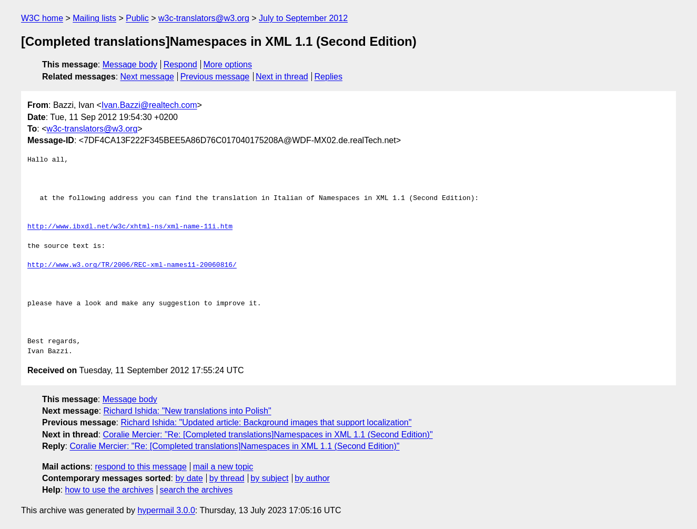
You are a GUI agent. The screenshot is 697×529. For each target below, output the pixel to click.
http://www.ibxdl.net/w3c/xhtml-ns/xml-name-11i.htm (130, 227)
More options (228, 64)
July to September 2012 (303, 18)
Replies (328, 76)
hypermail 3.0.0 (166, 510)
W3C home (42, 18)
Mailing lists (94, 18)
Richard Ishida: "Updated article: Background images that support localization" (265, 422)
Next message (147, 76)
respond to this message (140, 466)
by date (189, 478)
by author (312, 478)
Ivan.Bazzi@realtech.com (149, 105)
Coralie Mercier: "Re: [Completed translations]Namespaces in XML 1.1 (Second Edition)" (268, 434)
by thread (227, 478)
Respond (180, 64)
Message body (130, 64)
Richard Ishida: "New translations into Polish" (187, 410)
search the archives (196, 489)
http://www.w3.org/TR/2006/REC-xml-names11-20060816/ (132, 265)
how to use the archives (109, 489)
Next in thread (282, 76)
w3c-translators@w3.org (203, 18)
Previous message (215, 76)
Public (137, 18)
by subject (269, 478)
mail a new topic (223, 466)
